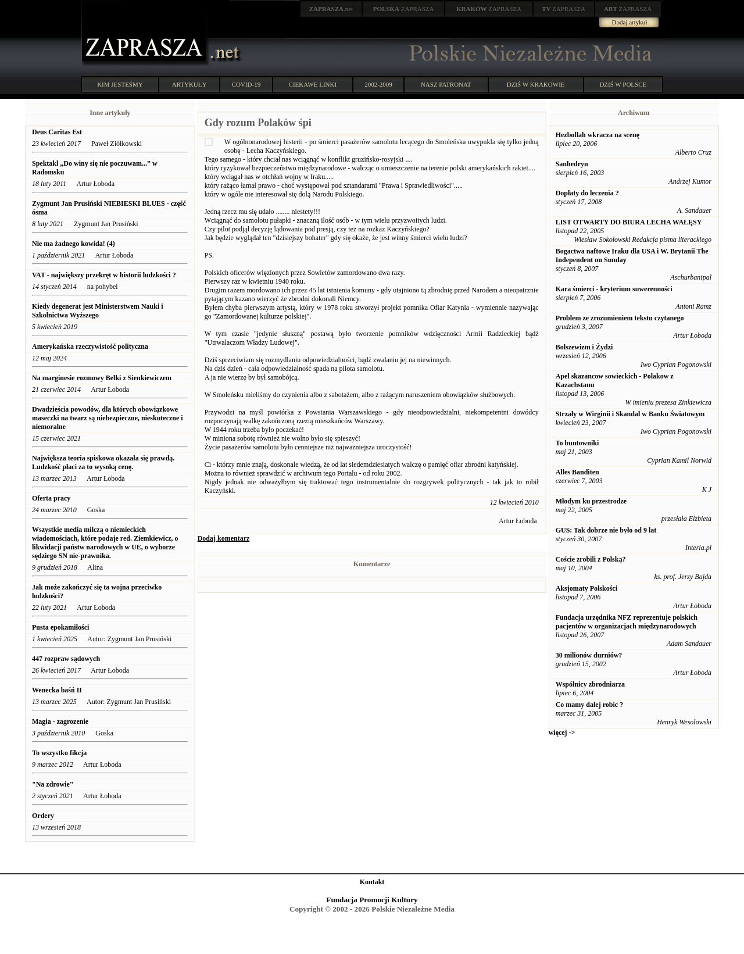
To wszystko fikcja (59, 753)
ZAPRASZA (403, 8)
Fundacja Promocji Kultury (371, 899)
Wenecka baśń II (57, 690)
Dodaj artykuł (630, 22)
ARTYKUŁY (189, 84)
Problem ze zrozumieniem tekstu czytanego (620, 318)
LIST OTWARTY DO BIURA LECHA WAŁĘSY (629, 222)
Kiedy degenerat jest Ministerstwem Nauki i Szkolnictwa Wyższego (97, 310)
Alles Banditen (577, 472)
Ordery (43, 816)
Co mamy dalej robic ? (589, 705)
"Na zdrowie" (52, 784)
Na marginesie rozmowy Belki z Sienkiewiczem (101, 378)
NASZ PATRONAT (446, 84)
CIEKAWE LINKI (313, 84)
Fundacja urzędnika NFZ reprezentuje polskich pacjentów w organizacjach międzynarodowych (627, 621)
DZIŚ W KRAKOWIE (536, 84)
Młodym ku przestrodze (591, 501)
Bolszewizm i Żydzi (584, 347)
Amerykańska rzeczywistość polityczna (90, 346)
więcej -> (562, 732)
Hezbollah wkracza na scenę (597, 135)
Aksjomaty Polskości (586, 588)
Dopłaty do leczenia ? (587, 193)
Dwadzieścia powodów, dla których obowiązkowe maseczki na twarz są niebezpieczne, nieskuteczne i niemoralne (107, 418)
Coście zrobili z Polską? (591, 559)
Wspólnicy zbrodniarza (590, 684)
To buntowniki (577, 443)
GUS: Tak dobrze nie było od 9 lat (606, 530)
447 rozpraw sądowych (67, 659)
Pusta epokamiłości (60, 627)
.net (331, 8)
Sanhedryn (572, 164)
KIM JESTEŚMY (120, 84)
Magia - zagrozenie (60, 721)
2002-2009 (378, 84)
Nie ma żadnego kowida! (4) (73, 244)
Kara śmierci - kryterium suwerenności (614, 289)
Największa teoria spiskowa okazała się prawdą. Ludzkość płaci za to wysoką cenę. (103, 462)
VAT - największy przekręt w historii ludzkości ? (104, 275)
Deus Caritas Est (57, 132)
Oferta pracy (51, 498)
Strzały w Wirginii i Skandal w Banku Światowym (630, 414)
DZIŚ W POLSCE (622, 84)
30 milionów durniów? (589, 655)
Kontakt (372, 882)
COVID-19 (246, 84)
